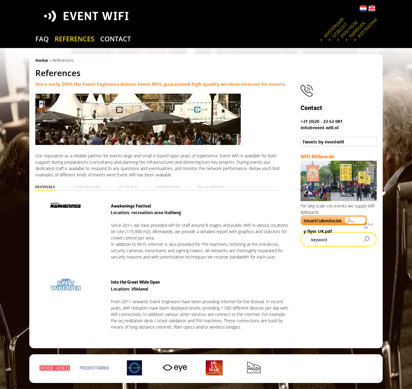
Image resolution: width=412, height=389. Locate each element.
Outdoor (128, 187)
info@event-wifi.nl (320, 127)
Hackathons (211, 187)
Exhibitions (168, 187)
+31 (305, 121)
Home (41, 60)
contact (115, 38)
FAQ (42, 38)
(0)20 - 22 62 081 (326, 121)
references (74, 38)
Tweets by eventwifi (323, 142)
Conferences (87, 187)
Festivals (45, 187)
